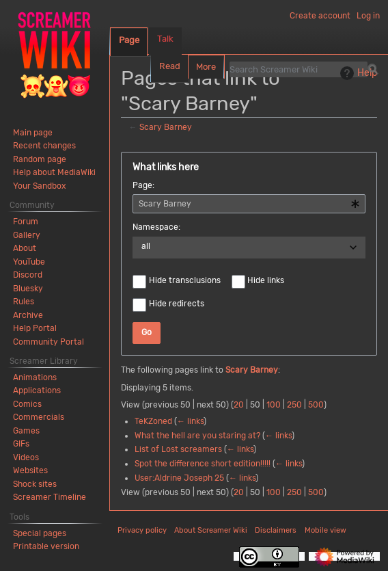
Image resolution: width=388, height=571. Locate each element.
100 (273, 405)
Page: (143, 185)
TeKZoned (153, 421)
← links (190, 421)
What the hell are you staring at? (197, 435)
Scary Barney (165, 127)
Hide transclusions (185, 280)
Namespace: (156, 227)
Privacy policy (142, 530)
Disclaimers (275, 530)
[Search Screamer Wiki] (299, 69)
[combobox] (249, 203)
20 (239, 405)
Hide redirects (176, 303)
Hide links (265, 280)
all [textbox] (145, 246)
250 (294, 405)
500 (316, 405)
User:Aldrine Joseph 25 (179, 478)
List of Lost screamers (178, 449)
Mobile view (325, 530)
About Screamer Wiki (210, 530)
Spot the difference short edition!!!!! (203, 463)
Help (357, 73)
